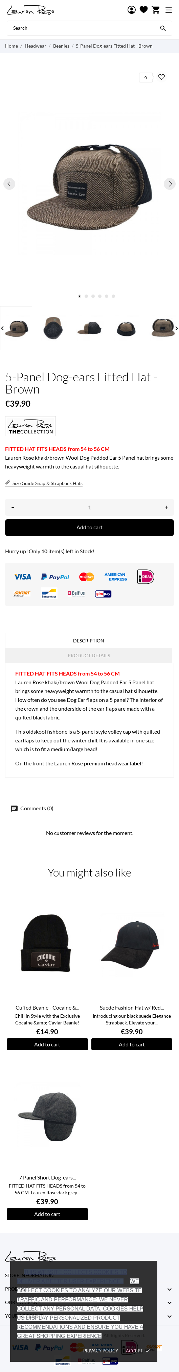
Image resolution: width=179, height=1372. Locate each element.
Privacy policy (100, 1350)
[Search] (163, 27)
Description (88, 640)
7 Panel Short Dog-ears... (47, 1177)
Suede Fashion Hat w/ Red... (132, 1007)
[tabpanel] (89, 184)
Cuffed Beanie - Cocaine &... (47, 1007)
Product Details (89, 655)
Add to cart (89, 527)
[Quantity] (89, 507)
